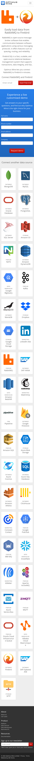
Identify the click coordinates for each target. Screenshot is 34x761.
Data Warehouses (6, 727)
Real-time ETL (5, 729)
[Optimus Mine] (9, 3)
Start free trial (25, 83)
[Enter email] (9, 83)
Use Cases (4, 716)
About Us (4, 714)
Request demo (17, 150)
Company (4, 140)
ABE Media (11, 758)
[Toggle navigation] (30, 3)
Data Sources (5, 725)
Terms (28, 756)
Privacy (22, 756)
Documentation (5, 736)
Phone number (6, 124)
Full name (4, 116)
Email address (6, 132)
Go (31, 744)
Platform (3, 723)
